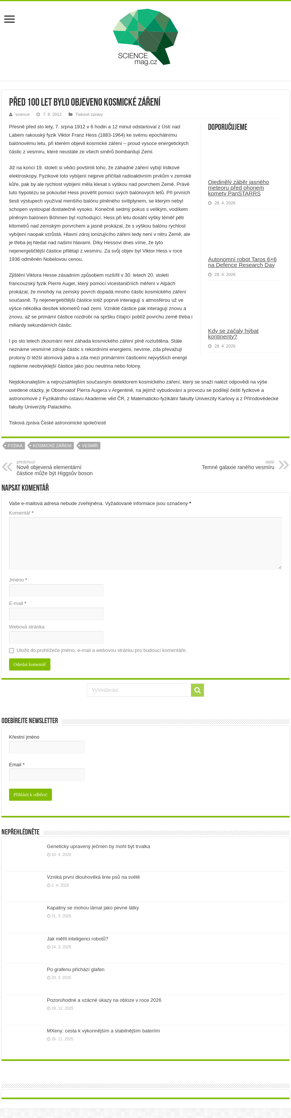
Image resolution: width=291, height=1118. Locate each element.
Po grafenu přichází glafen (76, 969)
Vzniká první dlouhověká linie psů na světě (93, 877)
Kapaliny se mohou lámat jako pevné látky (93, 908)
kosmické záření (52, 445)
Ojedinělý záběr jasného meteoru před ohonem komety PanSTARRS (238, 187)
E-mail (18, 603)
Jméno (18, 580)
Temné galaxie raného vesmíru (235, 465)
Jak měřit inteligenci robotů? (77, 939)
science (23, 114)
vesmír (90, 445)
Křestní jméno (24, 737)
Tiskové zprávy (89, 114)
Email (17, 764)
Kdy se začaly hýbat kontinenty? (233, 333)
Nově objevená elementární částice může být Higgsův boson (55, 468)
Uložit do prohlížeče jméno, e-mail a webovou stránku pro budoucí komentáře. (102, 650)
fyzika (15, 445)
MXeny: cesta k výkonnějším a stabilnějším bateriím (103, 1031)
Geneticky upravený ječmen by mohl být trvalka (98, 846)
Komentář (21, 513)
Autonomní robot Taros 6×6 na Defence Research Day (242, 262)
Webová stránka (27, 627)
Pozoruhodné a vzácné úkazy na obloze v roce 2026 (104, 1000)
